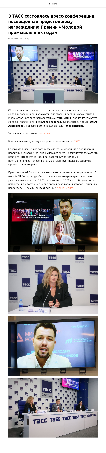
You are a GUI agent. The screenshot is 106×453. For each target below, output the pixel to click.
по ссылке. (44, 133)
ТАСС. (77, 141)
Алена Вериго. (65, 187)
